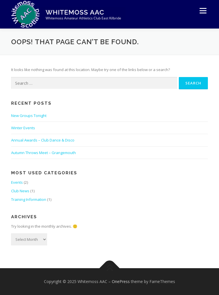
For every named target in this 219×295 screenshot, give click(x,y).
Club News (20, 190)
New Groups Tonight (28, 115)
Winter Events (23, 127)
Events (17, 182)
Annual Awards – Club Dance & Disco (42, 140)
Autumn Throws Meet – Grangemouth (43, 152)
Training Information (28, 199)
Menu (203, 10)
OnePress (121, 281)
